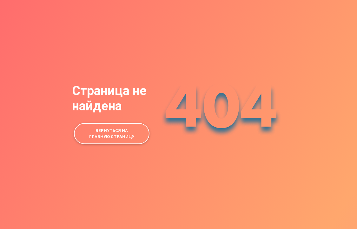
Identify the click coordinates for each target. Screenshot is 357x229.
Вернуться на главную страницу (111, 133)
